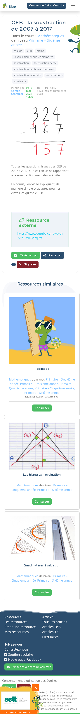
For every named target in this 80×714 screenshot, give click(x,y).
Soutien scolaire (18, 654)
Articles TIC (50, 632)
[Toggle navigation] (73, 5)
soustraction (21, 63)
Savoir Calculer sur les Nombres (33, 57)
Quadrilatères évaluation (41, 565)
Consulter (42, 408)
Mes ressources (16, 632)
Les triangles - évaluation (42, 474)
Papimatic (41, 368)
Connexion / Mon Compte (46, 5)
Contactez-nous (16, 649)
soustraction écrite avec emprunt (34, 69)
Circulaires (50, 637)
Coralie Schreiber (17, 92)
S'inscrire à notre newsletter (29, 667)
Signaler (27, 264)
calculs (18, 51)
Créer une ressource (20, 627)
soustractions (54, 75)
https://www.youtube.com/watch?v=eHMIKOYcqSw (40, 235)
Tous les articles (54, 622)
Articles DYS (51, 627)
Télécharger (26, 255)
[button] (13, 264)
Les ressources (15, 622)
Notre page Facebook (22, 659)
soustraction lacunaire (27, 75)
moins (40, 51)
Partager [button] (52, 255)
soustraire (20, 81)
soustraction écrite (45, 63)
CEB (29, 51)
